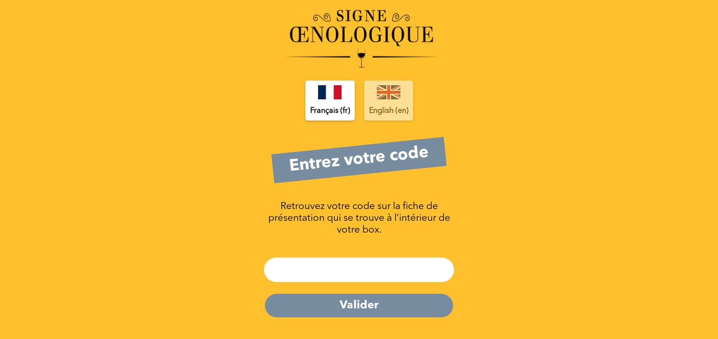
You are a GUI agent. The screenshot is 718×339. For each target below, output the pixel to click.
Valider (359, 305)
